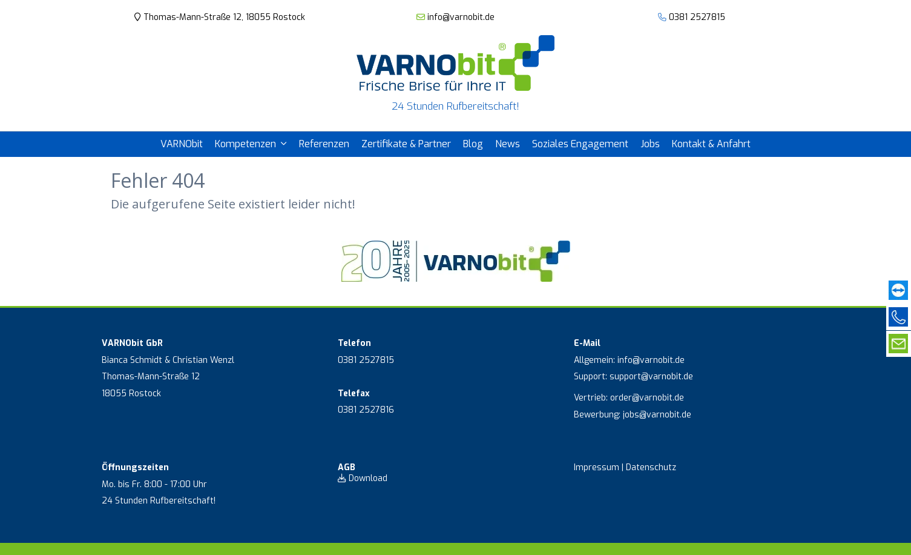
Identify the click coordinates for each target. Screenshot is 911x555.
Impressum (596, 467)
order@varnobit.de (647, 398)
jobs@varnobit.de (657, 414)
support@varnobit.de (651, 376)
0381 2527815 (697, 17)
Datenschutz (651, 467)
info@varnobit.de (455, 17)
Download (362, 478)
